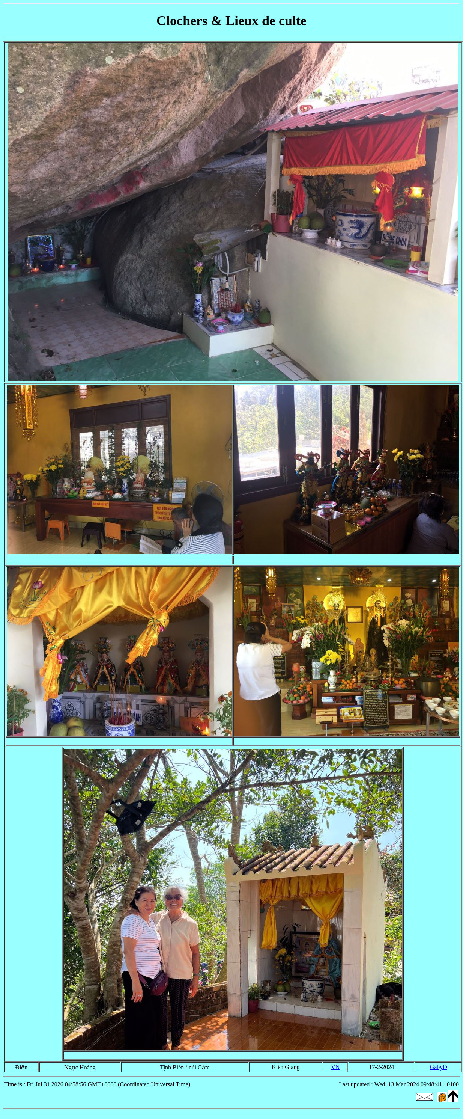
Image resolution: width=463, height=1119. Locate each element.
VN (335, 1067)
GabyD (438, 1067)
